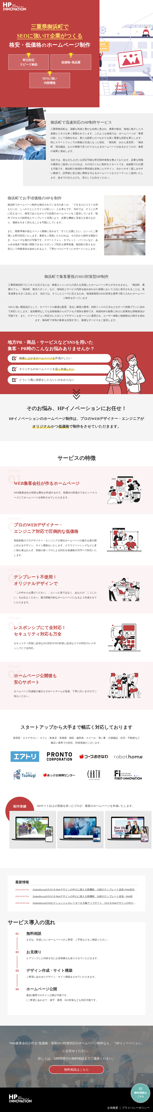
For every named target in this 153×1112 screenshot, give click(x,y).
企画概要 (112, 1107)
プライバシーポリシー (136, 1107)
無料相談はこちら (76, 1069)
